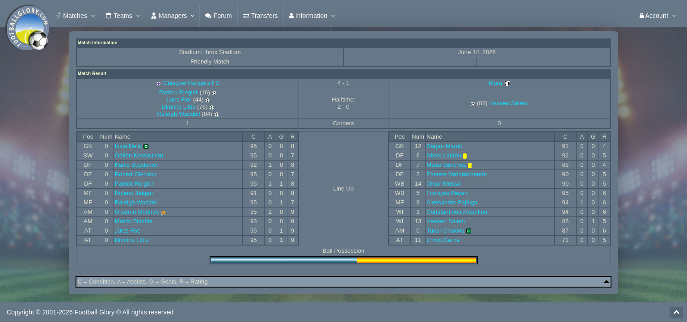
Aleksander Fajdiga (451, 202)
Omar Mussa (443, 183)
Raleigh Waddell (178, 113)
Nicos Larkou (443, 155)
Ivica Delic (128, 146)
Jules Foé (179, 99)
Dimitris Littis (178, 106)
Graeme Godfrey (137, 211)
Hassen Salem (508, 103)
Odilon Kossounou (139, 155)
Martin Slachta (134, 221)
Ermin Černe (443, 240)
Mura (499, 83)
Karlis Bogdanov (136, 164)
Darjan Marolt (444, 146)
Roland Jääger (134, 193)
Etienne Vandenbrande (456, 174)
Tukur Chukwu (445, 230)
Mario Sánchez (446, 164)
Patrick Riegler (178, 92)
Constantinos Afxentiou (456, 211)
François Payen (447, 193)
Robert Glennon (136, 174)
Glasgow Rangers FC (191, 83)
